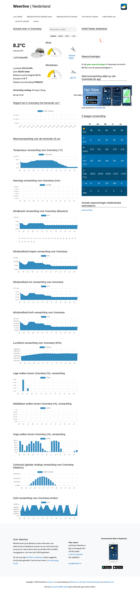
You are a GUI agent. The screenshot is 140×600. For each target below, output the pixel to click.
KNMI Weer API (109, 17)
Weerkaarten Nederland (39, 17)
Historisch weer (90, 17)
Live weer (18, 17)
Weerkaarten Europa (67, 17)
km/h (67, 36)
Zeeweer (83, 582)
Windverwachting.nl (94, 582)
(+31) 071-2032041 (75, 554)
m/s (74, 36)
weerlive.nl (50, 582)
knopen (60, 36)
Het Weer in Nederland (34, 557)
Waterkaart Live (108, 582)
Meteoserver (75, 582)
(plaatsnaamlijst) (87, 210)
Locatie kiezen (22, 21)
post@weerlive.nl (75, 563)
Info (36, 21)
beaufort (53, 36)
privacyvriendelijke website (59, 587)
